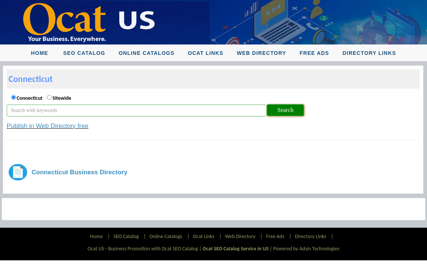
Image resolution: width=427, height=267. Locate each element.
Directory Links (369, 53)
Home (39, 53)
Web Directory (261, 53)
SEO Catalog (84, 53)
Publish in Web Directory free (47, 125)
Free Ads (314, 53)
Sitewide (61, 98)
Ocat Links (205, 53)
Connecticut (29, 98)
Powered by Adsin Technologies (306, 248)
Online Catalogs (146, 53)
